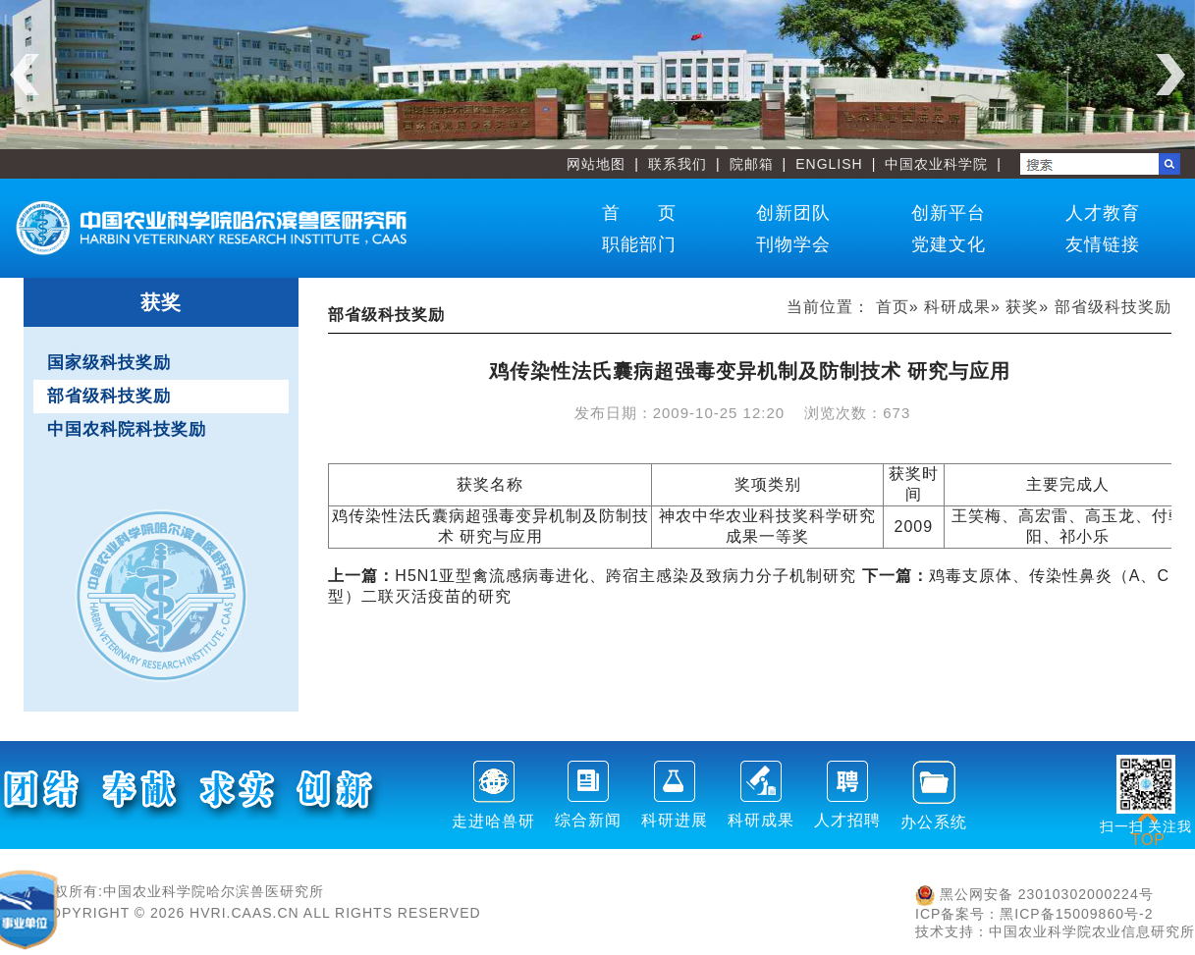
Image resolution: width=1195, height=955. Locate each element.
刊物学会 (793, 244)
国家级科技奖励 (109, 362)
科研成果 (957, 306)
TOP (1148, 828)
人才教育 (1102, 213)
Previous (24, 74)
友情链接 (1102, 244)
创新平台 (948, 213)
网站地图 (596, 164)
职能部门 (639, 244)
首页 (892, 306)
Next (1170, 74)
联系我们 (677, 164)
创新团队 (793, 213)
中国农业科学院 (936, 164)
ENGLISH (828, 164)
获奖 (1022, 306)
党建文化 (948, 244)
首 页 (639, 213)
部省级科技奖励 (109, 396)
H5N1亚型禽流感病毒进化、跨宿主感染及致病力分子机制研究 (592, 575)
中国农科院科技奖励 (126, 429)
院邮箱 (752, 164)
